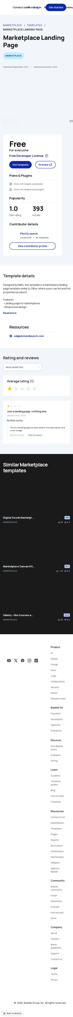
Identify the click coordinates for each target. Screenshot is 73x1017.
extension (10, 189)
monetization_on (10, 183)
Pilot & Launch (29, 233)
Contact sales (21, 7)
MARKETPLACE (10, 522)
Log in (37, 7)
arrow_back (6, 121)
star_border (65, 522)
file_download (59, 522)
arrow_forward (14, 121)
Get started (56, 7)
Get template (20, 164)
